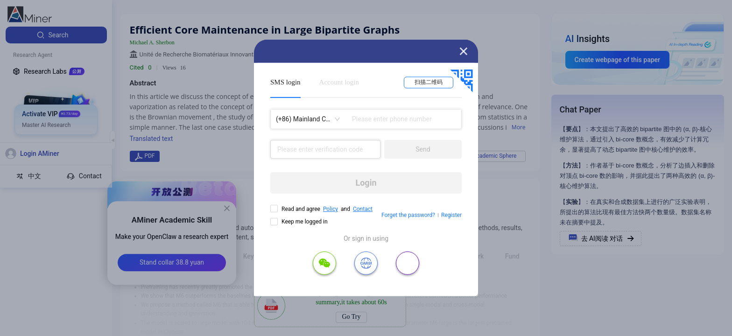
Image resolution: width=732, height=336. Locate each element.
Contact (363, 209)
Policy (330, 209)
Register (451, 215)
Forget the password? (408, 215)
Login (365, 183)
